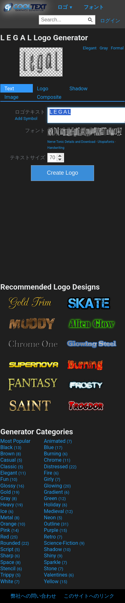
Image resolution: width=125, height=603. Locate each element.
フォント (35, 130)
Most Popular (15, 441)
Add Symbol (26, 118)
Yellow (55, 581)
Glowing (57, 486)
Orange (12, 524)
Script (10, 549)
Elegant (90, 48)
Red (9, 537)
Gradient (56, 492)
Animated (58, 441)
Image (11, 97)
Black (10, 447)
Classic (11, 467)
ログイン (110, 21)
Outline (56, 524)
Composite (49, 97)
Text (9, 89)
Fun (8, 479)
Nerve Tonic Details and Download (71, 142)
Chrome (57, 460)
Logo (42, 89)
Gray (103, 48)
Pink (9, 530)
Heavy (11, 505)
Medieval (58, 511)
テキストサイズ (27, 158)
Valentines (59, 575)
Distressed (60, 467)
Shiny (53, 556)
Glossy (12, 486)
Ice (6, 511)
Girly (52, 479)
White (10, 581)
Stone (53, 569)
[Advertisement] (62, 231)
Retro (53, 537)
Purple (55, 530)
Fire (51, 473)
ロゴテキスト (30, 115)
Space (10, 562)
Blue (53, 447)
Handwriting (55, 147)
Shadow (78, 89)
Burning (56, 454)
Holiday (55, 505)
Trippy (10, 575)
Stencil (11, 569)
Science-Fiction (64, 543)
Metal (10, 518)
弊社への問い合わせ (33, 596)
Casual (11, 460)
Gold (10, 492)
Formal (117, 48)
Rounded (14, 543)
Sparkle (55, 562)
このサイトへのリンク (89, 596)
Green (55, 498)
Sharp (10, 556)
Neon (53, 518)
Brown (10, 454)
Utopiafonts (106, 142)
